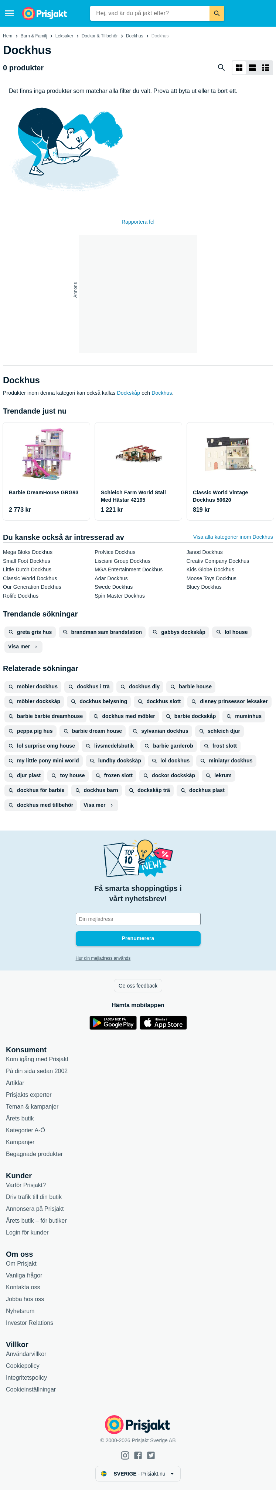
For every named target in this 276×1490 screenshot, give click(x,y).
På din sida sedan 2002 (37, 1071)
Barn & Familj (34, 36)
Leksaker (64, 36)
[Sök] (216, 13)
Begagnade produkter (34, 1154)
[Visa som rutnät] (239, 67)
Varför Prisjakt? (26, 1185)
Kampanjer (20, 1142)
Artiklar (15, 1083)
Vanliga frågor (24, 1275)
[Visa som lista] (252, 67)
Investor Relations (29, 1323)
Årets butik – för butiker (36, 1220)
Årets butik (20, 1118)
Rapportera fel (138, 222)
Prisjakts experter (29, 1095)
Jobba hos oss (25, 1299)
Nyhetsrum (20, 1311)
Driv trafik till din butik (34, 1197)
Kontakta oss (23, 1287)
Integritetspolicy (26, 1377)
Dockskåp (128, 393)
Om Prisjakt (21, 1263)
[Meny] (9, 13)
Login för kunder (27, 1232)
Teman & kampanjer (32, 1106)
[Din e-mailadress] (138, 919)
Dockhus (134, 36)
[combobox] (149, 13)
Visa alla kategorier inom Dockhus (233, 537)
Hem (7, 36)
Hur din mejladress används (103, 958)
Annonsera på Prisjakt (35, 1209)
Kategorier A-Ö (25, 1130)
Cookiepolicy (23, 1366)
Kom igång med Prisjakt (37, 1059)
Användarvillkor (26, 1354)
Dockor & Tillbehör (100, 36)
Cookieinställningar (31, 1389)
